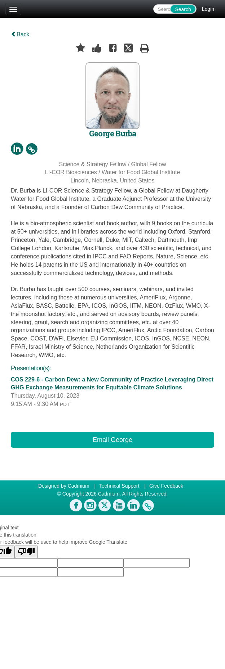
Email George (112, 439)
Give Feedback (166, 486)
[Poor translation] (26, 552)
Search (183, 9)
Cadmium (78, 486)
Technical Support (119, 486)
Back (20, 34)
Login (208, 9)
